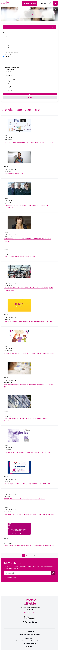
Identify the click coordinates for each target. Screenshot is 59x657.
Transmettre (8, 63)
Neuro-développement (11, 88)
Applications (29, 638)
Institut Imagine (9, 56)
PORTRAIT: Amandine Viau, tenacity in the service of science (24, 499)
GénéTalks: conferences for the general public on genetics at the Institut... (29, 545)
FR (55, 9)
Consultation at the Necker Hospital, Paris (29, 641)
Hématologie (8, 75)
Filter (29, 27)
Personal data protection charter (29, 634)
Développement (9, 69)
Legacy (43, 3)
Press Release (9, 46)
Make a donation (31, 3)
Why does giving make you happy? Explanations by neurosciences (27, 484)
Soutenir (7, 61)
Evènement (8, 71)
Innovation (8, 54)
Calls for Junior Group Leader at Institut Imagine (20, 256)
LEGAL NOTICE (29, 631)
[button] (55, 3)
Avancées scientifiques (12, 67)
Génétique (8, 73)
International (8, 82)
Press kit (7, 48)
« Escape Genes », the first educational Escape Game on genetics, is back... (29, 353)
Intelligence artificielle (11, 79)
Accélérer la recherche (11, 52)
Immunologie (9, 77)
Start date (6, 32)
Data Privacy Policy (10, 577)
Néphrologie (8, 86)
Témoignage (8, 90)
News (6, 43)
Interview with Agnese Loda (13, 173)
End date (6, 37)
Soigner (7, 58)
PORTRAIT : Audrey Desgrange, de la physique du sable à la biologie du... (29, 514)
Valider (53, 573)
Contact (32, 612)
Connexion (29, 646)
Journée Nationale (10, 84)
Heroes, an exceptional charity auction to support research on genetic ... (28, 322)
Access (26, 612)
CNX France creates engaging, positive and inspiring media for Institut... (28, 452)
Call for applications (29, 643)
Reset (30, 97)
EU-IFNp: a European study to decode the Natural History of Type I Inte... (29, 142)
